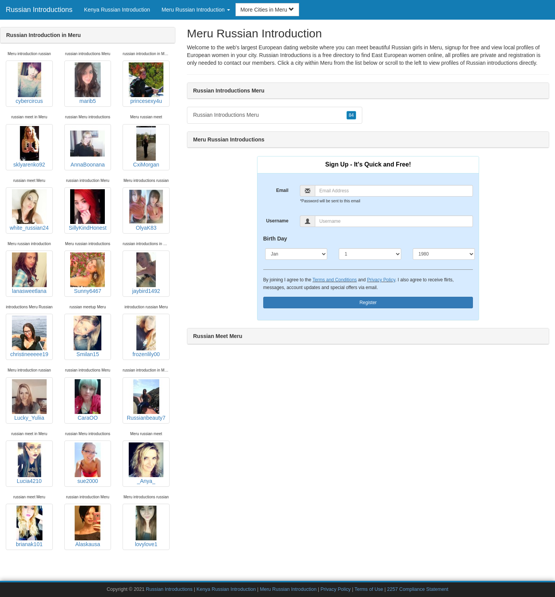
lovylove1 (146, 526)
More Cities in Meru (267, 10)
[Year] (444, 254)
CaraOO (87, 400)
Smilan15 (87, 336)
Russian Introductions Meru (274, 115)
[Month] (296, 254)
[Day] (370, 254)
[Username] (394, 221)
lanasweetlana (29, 273)
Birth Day (275, 238)
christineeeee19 (29, 336)
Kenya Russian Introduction (117, 10)
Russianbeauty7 (146, 400)
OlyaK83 (146, 210)
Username (277, 221)
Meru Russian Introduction (288, 589)
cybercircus (29, 83)
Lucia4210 (29, 463)
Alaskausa (87, 526)
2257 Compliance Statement (417, 589)
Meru (326, 63)
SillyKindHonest (87, 210)
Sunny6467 (87, 273)
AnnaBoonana (87, 147)
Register (368, 302)
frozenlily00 (146, 336)
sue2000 (87, 463)
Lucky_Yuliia (29, 400)
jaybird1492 (146, 273)
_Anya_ (146, 463)
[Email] (394, 191)
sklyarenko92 (29, 147)
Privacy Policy (381, 280)
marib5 (87, 83)
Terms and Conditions (335, 280)
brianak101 (29, 526)
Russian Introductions (39, 9)
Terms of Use (369, 589)
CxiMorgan (146, 147)
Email (282, 190)
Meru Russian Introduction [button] (195, 10)
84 (351, 115)
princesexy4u (146, 83)
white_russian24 (29, 210)
